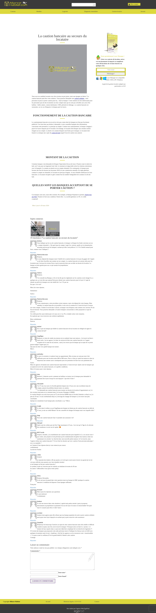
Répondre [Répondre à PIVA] (33, 487)
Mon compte (134, 4)
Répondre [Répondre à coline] (33, 474)
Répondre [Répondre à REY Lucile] (33, 452)
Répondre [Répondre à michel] (33, 334)
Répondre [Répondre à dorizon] (33, 252)
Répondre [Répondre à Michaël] (33, 430)
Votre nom (61, 572)
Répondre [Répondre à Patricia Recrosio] (33, 270)
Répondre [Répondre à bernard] (33, 499)
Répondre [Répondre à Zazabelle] (33, 540)
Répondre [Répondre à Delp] (40, 421)
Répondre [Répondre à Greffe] (33, 413)
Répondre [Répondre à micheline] (33, 372)
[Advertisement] (78, 23)
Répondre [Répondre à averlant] (33, 520)
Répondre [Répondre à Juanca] (33, 297)
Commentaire (35, 551)
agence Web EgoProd (83, 608)
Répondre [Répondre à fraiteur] (33, 511)
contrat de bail (56, 133)
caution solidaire (79, 98)
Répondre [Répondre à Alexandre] (33, 404)
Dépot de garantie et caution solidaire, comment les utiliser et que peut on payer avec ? (37, 231)
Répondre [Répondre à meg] (33, 381)
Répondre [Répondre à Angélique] (33, 352)
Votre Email (62, 576)
